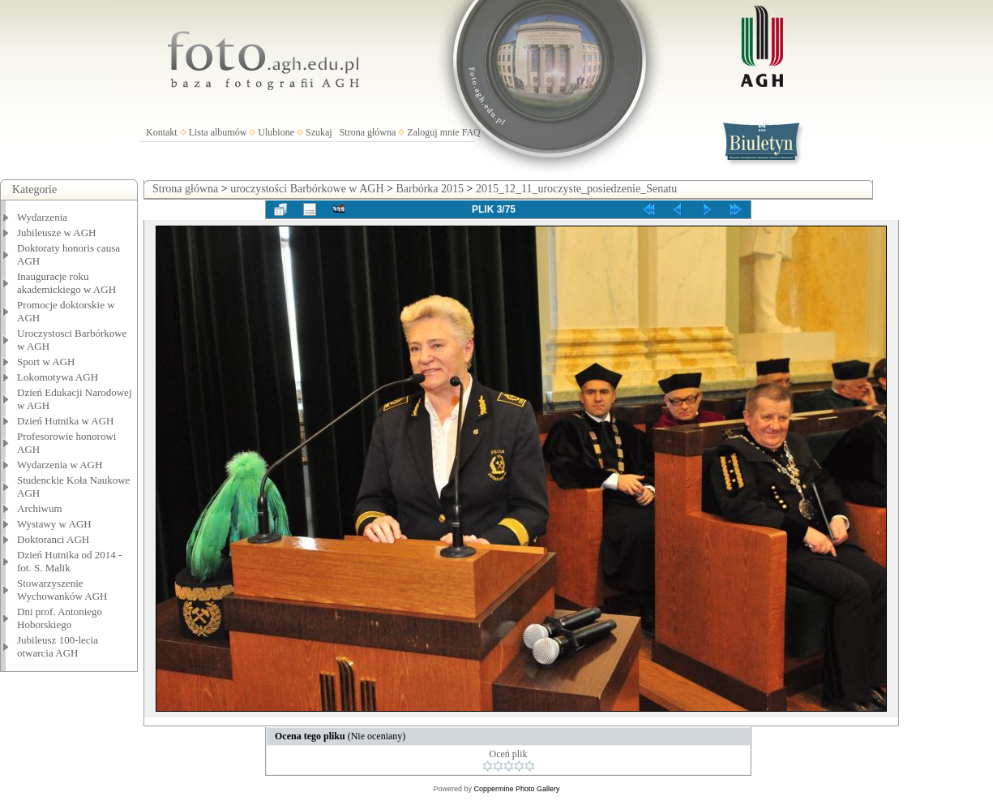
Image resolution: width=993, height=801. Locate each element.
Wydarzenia (42, 217)
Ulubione (276, 132)
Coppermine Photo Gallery (516, 789)
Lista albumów (218, 132)
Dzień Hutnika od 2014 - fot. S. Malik (69, 561)
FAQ (471, 132)
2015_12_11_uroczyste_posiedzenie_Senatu (576, 189)
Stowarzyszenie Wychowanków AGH (62, 589)
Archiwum (39, 508)
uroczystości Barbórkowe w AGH (306, 189)
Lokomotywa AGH (57, 377)
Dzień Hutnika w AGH (65, 421)
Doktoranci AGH (53, 539)
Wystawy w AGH (54, 524)
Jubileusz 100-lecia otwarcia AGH (57, 646)
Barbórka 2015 (430, 189)
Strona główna (368, 132)
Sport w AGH (46, 361)
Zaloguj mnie (433, 132)
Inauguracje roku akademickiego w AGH (66, 282)
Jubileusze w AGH (56, 232)
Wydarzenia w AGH (59, 465)
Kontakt (162, 132)
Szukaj (319, 132)
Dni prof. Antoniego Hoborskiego (59, 618)
